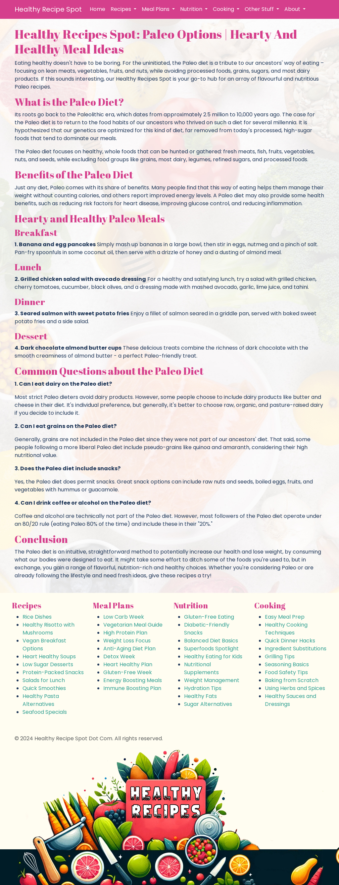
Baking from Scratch (291, 680)
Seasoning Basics (287, 664)
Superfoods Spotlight (211, 648)
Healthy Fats (200, 696)
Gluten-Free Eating (209, 617)
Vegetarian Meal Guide (133, 625)
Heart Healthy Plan (127, 664)
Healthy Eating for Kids (213, 656)
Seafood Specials (45, 712)
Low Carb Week (123, 617)
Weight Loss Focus (127, 640)
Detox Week (119, 656)
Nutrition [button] (192, 9)
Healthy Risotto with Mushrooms (48, 628)
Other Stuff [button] (260, 9)
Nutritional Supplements (201, 668)
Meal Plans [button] (156, 9)
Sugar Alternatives (208, 704)
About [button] (293, 9)
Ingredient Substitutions (295, 648)
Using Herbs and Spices (295, 688)
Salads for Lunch (44, 680)
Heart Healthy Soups (49, 656)
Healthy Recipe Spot (48, 9)
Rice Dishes (37, 617)
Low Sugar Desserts (48, 664)
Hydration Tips (202, 688)
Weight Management (211, 680)
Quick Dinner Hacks (290, 640)
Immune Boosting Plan (132, 688)
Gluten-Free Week (127, 672)
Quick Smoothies (44, 688)
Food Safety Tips (286, 672)
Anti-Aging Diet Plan (129, 648)
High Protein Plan (125, 632)
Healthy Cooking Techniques (286, 628)
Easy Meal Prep (285, 617)
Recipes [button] (121, 9)
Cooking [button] (224, 9)
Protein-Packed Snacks (53, 672)
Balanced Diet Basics (211, 640)
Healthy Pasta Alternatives (41, 700)
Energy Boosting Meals (132, 680)
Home (97, 9)
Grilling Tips (280, 656)
